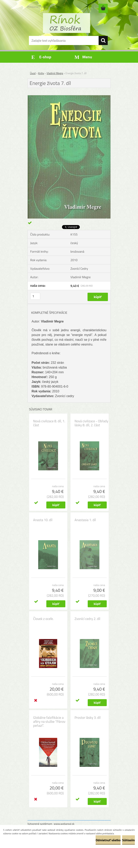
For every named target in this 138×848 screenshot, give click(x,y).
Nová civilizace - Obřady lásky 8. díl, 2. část (91, 423)
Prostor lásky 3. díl (88, 718)
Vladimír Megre (55, 73)
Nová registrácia (50, 7)
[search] (103, 40)
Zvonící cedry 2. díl (87, 619)
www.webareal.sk (64, 824)
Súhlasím (128, 840)
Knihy (41, 73)
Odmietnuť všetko (108, 840)
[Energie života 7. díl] (69, 96)
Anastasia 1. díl (85, 520)
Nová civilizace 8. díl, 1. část (49, 423)
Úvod (33, 73)
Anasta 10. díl (42, 520)
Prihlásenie (33, 7)
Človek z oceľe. (43, 619)
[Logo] (66, 23)
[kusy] (35, 296)
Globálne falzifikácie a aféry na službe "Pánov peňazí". (49, 722)
